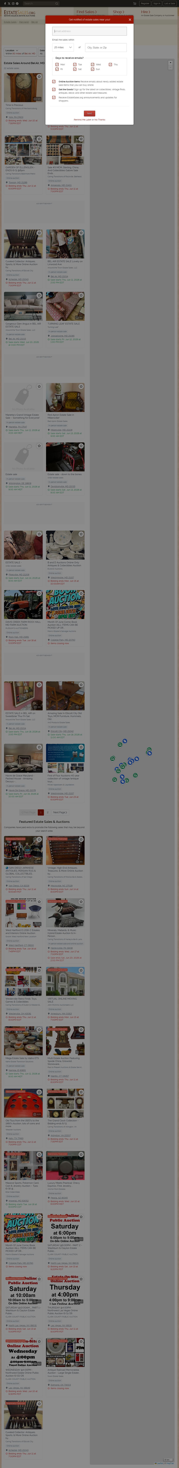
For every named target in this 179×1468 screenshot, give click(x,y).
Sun (98, 69)
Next (89, 113)
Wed (98, 64)
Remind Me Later (82, 119)
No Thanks (99, 119)
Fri (61, 69)
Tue (80, 64)
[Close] (130, 20)
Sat (80, 69)
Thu (116, 64)
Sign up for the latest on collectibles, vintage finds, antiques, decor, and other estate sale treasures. (92, 91)
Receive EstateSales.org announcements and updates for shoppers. (88, 99)
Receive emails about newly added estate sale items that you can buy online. (91, 83)
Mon (62, 64)
